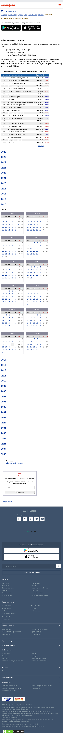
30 (15, 230)
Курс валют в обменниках (40, 629)
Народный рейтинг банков (40, 595)
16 (15, 224)
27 (6, 230)
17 (19, 224)
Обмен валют (6, 629)
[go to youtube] (42, 519)
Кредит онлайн (7, 595)
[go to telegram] (25, 519)
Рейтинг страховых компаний (11, 688)
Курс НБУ (34, 585)
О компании (6, 653)
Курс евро (5, 585)
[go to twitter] (31, 519)
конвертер (41, 146)
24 (31, 230)
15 (12, 224)
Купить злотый (36, 634)
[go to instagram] (36, 519)
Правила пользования (39, 658)
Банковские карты (8, 588)
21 (9, 227)
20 (6, 227)
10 (31, 224)
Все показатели (10, 11)
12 (3, 224)
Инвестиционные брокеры (40, 588)
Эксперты (5, 658)
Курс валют (6, 583)
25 (34, 230)
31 (15, 302)
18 (34, 227)
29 (12, 230)
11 (34, 224)
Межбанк (5, 590)
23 (15, 227)
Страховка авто (36, 688)
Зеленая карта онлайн (9, 685)
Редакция (5, 656)
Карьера (34, 656)
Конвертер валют (37, 593)
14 (9, 224)
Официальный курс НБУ (14, 463)
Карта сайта (7, 502)
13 (6, 224)
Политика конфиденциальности (12, 661)
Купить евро (6, 634)
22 (12, 227)
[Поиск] (58, 566)
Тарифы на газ (6, 593)
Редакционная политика (39, 661)
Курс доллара (36, 583)
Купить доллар (36, 632)
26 (3, 230)
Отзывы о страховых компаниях (42, 685)
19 (3, 227)
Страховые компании (9, 690)
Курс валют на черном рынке (11, 632)
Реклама (5, 671)
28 (9, 230)
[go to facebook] (19, 519)
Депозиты (35, 590)
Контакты (35, 653)
